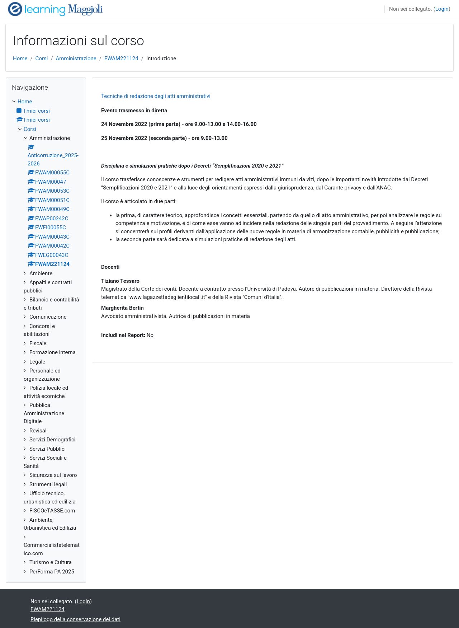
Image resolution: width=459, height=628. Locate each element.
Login (442, 9)
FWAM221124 (121, 58)
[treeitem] (46, 337)
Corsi (42, 58)
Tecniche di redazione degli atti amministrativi (155, 96)
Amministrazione (76, 58)
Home (20, 58)
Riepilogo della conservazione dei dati (75, 619)
